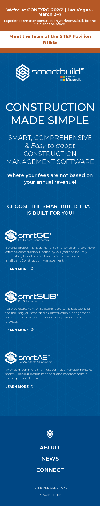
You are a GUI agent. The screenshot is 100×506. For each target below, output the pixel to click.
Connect (50, 470)
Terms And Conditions (50, 487)
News (50, 459)
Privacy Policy (50, 495)
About (50, 447)
